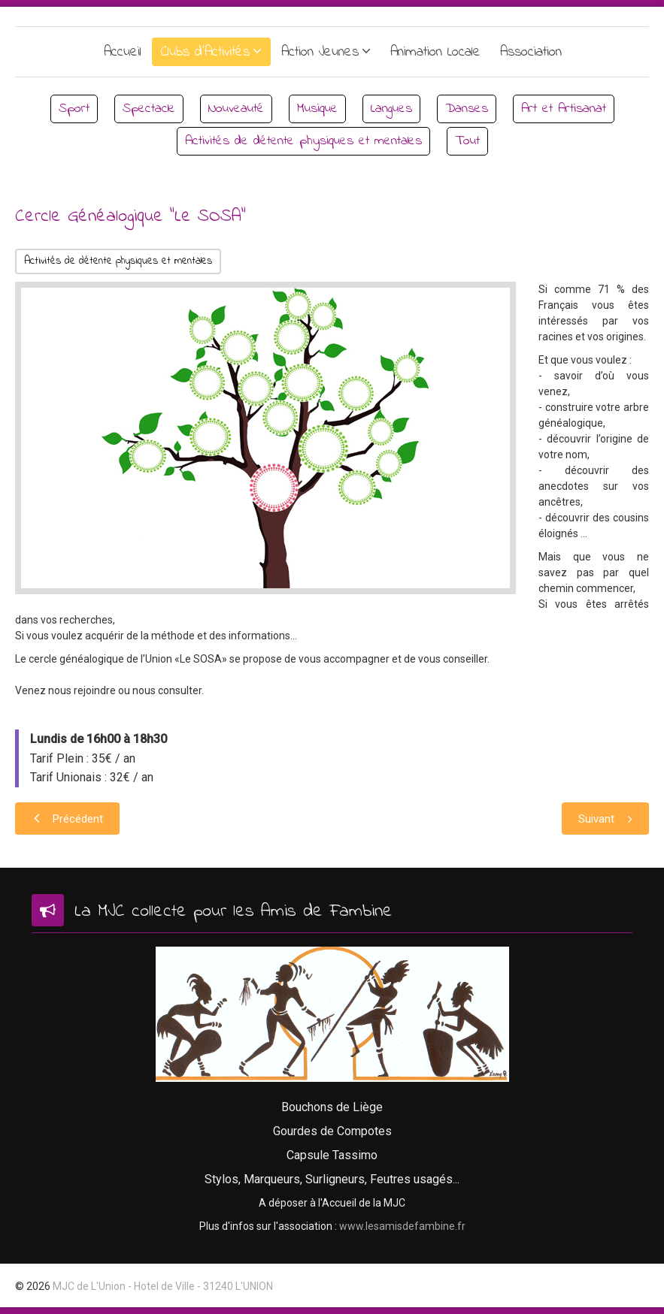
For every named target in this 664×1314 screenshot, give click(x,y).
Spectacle (149, 109)
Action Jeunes (320, 52)
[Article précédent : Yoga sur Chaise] (67, 818)
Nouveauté (236, 109)
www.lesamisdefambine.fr (402, 1226)
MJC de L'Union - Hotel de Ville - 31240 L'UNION (163, 1286)
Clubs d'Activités (205, 52)
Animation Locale (435, 52)
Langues (391, 109)
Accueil (122, 52)
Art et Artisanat (563, 109)
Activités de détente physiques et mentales (303, 141)
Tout (467, 141)
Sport (74, 109)
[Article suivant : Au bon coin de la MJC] (605, 818)
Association (531, 52)
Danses (466, 109)
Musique (317, 109)
